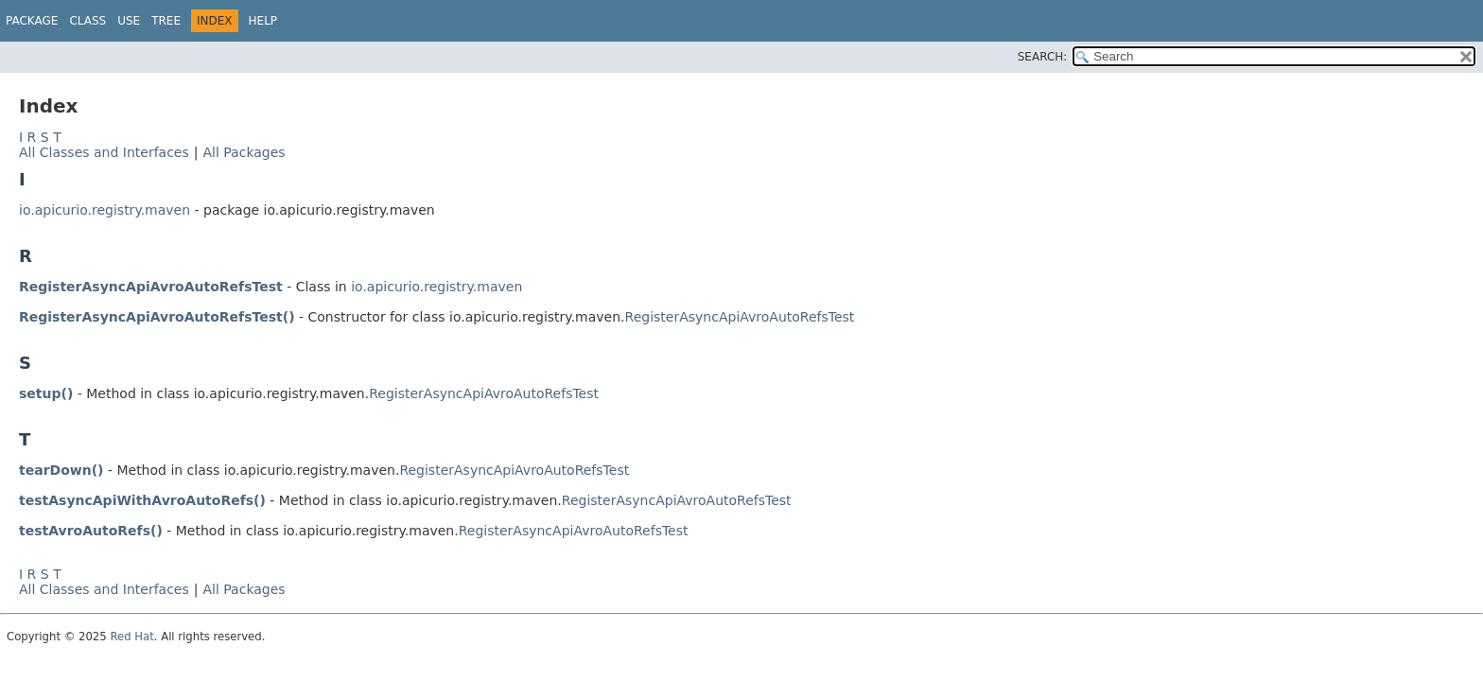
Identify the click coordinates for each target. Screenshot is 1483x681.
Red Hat (131, 636)
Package (32, 20)
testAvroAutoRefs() (91, 530)
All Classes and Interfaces (104, 152)
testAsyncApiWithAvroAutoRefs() (142, 500)
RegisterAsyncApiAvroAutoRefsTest (151, 286)
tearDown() (61, 470)
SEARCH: (1043, 56)
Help (263, 20)
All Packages (243, 152)
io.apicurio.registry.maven (104, 210)
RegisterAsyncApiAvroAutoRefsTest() (157, 316)
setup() (46, 393)
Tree (166, 20)
